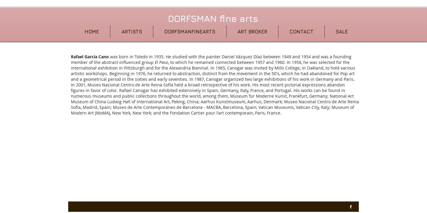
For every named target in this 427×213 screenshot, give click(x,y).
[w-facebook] (350, 206)
